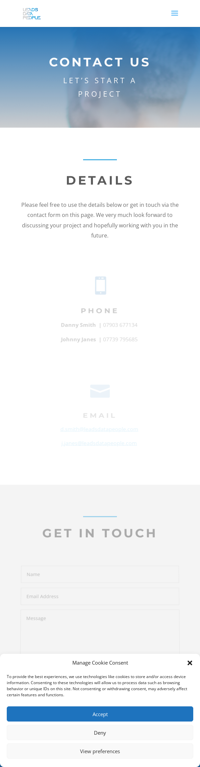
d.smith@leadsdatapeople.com (99, 430)
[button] (189, 663)
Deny (100, 732)
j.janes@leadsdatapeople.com (99, 443)
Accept (100, 714)
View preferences (100, 751)
